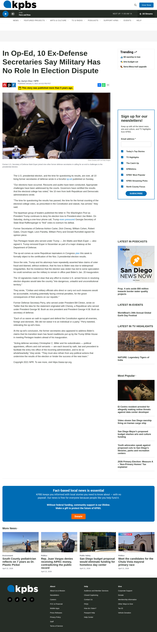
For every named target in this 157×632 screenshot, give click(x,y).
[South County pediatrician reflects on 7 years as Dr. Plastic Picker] (20, 542)
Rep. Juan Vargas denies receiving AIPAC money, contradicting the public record (57, 563)
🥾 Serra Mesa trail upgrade (133, 66)
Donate (78, 516)
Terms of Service (56, 626)
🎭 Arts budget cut (129, 62)
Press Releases (56, 613)
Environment (7, 556)
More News (10, 528)
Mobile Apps (54, 608)
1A (131, 18)
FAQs (86, 604)
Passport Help (89, 613)
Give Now (147, 6)
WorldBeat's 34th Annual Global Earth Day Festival (134, 314)
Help (139, 25)
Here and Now (25, 19)
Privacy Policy (55, 617)
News (16, 25)
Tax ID (120, 608)
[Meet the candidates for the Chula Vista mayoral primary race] (136, 542)
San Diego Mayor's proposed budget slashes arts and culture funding (134, 434)
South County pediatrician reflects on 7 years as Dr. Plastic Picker (19, 561)
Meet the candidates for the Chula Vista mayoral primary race (135, 561)
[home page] (18, 6)
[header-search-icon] (136, 6)
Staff (52, 622)
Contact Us (88, 600)
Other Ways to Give (125, 604)
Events (127, 25)
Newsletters (54, 595)
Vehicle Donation (124, 613)
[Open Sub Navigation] (20, 25)
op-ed (69, 179)
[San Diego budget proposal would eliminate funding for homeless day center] (98, 542)
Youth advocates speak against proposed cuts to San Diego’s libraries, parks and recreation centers (134, 449)
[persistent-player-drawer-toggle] (146, 18)
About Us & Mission (57, 591)
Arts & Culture (58, 25)
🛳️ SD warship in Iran (130, 57)
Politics (44, 556)
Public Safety (85, 556)
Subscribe (136, 193)
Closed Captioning (91, 595)
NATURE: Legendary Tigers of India (133, 358)
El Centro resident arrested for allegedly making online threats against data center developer (134, 409)
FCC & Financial (56, 604)
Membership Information (127, 600)
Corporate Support (125, 591)
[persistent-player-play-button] (5, 18)
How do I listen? (90, 608)
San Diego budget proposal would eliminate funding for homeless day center (97, 561)
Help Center (88, 617)
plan (77, 253)
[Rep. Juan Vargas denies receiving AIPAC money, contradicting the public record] (59, 542)
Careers (53, 600)
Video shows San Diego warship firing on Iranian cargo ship (135, 421)
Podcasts (93, 25)
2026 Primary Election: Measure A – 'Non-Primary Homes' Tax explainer (135, 464)
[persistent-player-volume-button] (13, 18)
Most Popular (127, 375)
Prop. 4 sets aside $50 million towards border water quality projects (133, 291)
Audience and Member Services (96, 591)
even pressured (67, 219)
